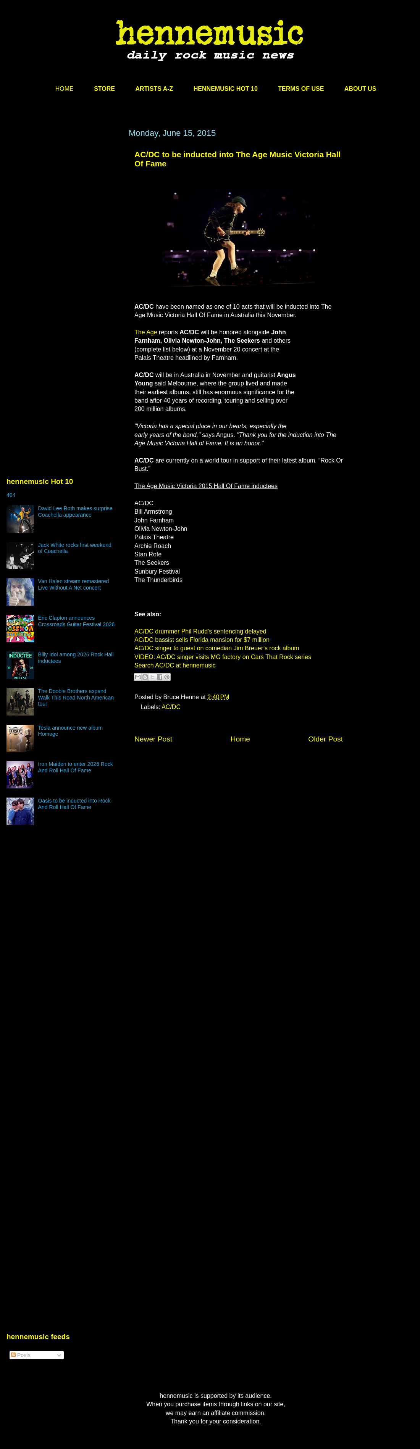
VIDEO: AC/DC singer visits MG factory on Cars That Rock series (222, 657)
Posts (21, 1355)
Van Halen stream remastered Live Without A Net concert (73, 584)
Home (240, 739)
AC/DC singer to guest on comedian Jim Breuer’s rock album (216, 648)
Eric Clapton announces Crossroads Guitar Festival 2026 (76, 621)
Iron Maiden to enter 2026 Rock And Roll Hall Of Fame (75, 767)
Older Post (325, 739)
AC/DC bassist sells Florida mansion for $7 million (202, 640)
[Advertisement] (71, 225)
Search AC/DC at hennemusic (175, 665)
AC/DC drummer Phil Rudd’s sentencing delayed (200, 631)
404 (10, 495)
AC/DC (171, 707)
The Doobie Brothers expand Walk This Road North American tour (76, 697)
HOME (64, 88)
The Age (145, 332)
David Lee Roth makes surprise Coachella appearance (75, 511)
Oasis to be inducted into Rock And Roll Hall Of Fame (74, 804)
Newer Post (153, 739)
